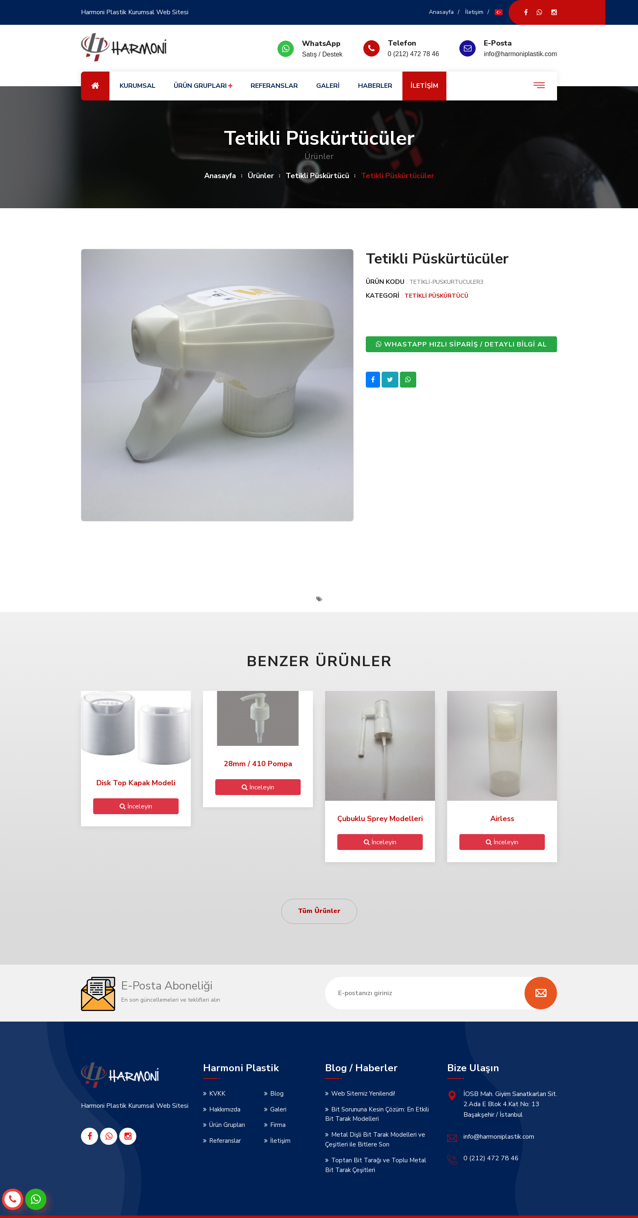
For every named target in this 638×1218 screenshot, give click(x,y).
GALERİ (328, 85)
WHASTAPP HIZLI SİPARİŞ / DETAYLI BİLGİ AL (461, 344)
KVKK (217, 1093)
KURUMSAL (137, 85)
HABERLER (375, 85)
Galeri (278, 1109)
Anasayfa (441, 12)
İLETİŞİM (424, 85)
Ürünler (261, 176)
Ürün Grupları (227, 1125)
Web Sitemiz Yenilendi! (363, 1093)
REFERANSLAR (274, 85)
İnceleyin (136, 806)
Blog (277, 1093)
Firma (278, 1125)
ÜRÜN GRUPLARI (203, 86)
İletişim (474, 12)
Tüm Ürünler (319, 910)
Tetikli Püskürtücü (317, 176)
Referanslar (225, 1141)
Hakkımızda (224, 1109)
